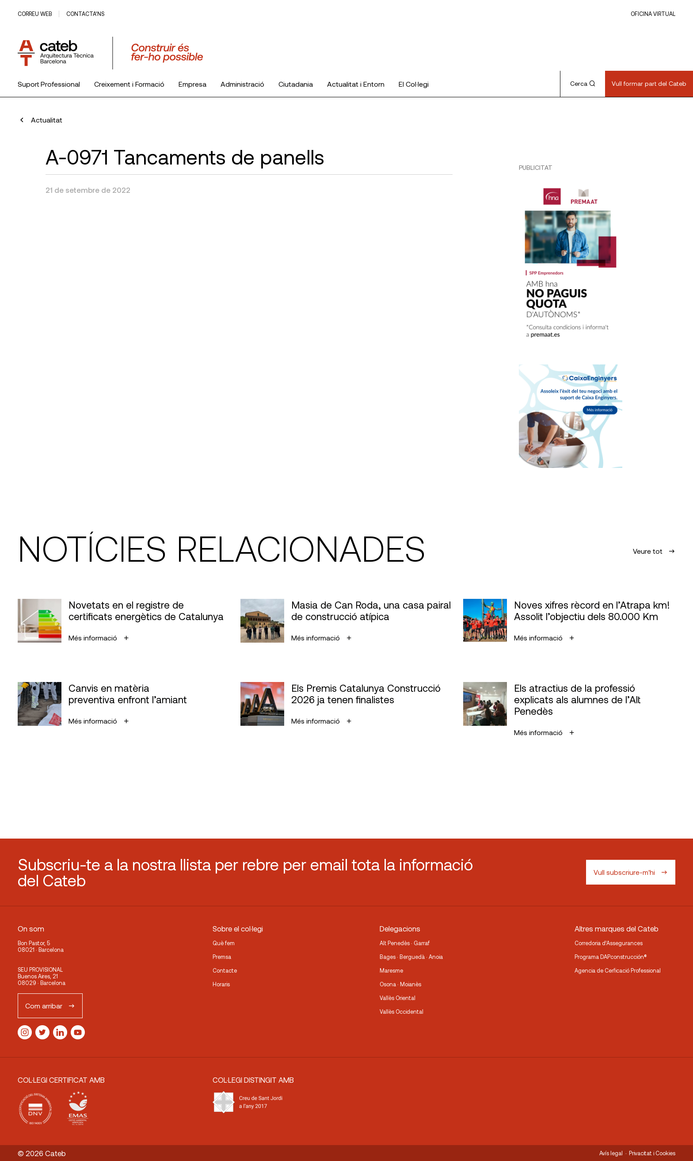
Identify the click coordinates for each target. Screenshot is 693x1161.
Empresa (192, 84)
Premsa (222, 957)
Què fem (224, 943)
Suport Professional (49, 84)
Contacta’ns (85, 14)
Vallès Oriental (397, 998)
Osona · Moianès (400, 984)
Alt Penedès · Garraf (405, 943)
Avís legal (611, 1153)
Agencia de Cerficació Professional (618, 970)
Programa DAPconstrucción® (611, 957)
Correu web (35, 14)
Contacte (225, 970)
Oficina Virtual (653, 14)
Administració (242, 84)
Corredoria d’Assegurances (609, 943)
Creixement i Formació (129, 84)
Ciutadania (295, 84)
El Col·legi (414, 84)
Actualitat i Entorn (356, 84)
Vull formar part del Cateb (649, 83)
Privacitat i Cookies (652, 1153)
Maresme (391, 970)
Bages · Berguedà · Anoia (411, 957)
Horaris (221, 984)
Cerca (582, 83)
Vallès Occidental (401, 1011)
